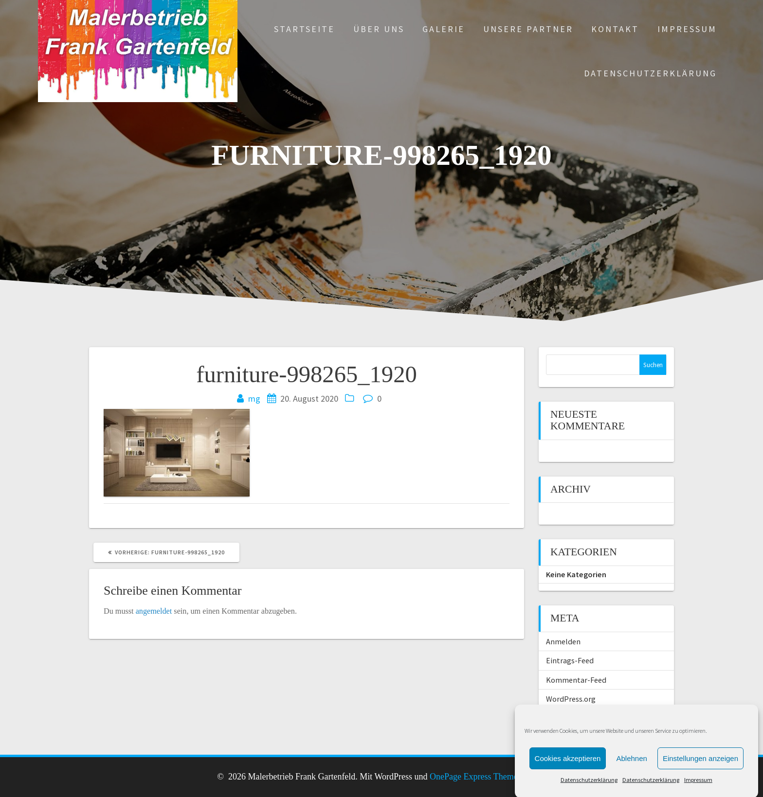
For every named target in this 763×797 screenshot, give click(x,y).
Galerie (443, 29)
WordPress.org (571, 699)
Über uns (378, 29)
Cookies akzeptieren (568, 784)
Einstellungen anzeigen (700, 784)
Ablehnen (631, 784)
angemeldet (154, 611)
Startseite (304, 29)
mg (254, 398)
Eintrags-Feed (570, 660)
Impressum (687, 29)
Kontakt (615, 29)
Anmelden (563, 641)
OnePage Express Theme (474, 776)
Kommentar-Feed (576, 680)
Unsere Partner (528, 29)
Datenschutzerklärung (650, 73)
